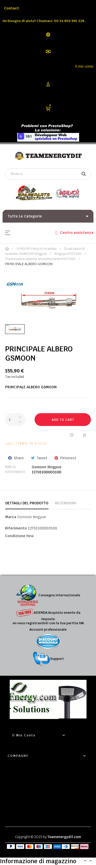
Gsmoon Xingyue (46, 467)
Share (19, 458)
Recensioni (65, 503)
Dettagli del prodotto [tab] (26, 503)
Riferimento (15, 472)
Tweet (42, 458)
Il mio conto (84, 66)
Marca (10, 467)
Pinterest (68, 458)
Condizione (15, 536)
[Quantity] (15, 419)
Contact (11, 8)
